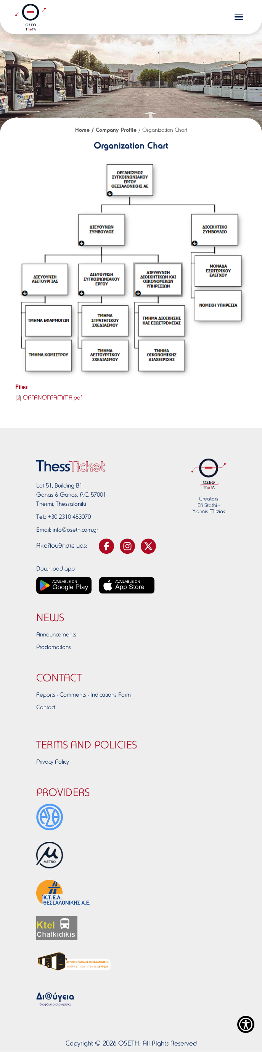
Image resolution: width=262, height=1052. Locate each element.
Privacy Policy (52, 762)
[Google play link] (64, 585)
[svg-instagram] (127, 546)
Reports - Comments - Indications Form (83, 695)
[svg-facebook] (106, 546)
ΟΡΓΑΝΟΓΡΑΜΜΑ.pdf (52, 398)
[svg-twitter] (148, 546)
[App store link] (126, 585)
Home (82, 130)
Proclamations (53, 647)
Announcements (56, 635)
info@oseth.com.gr (75, 530)
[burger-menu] (239, 17)
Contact (45, 708)
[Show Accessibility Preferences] (245, 1024)
